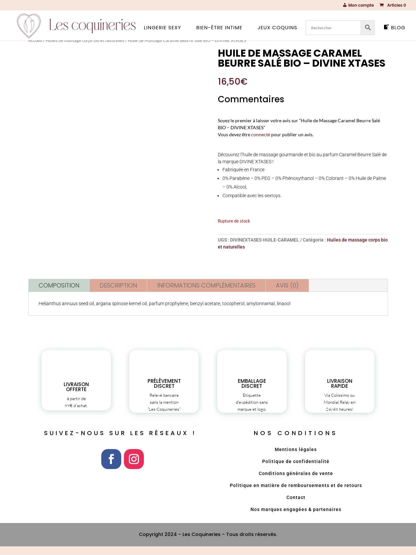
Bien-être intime (219, 28)
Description (118, 285)
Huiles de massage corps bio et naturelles (85, 40)
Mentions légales (296, 457)
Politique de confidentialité (295, 469)
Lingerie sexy (162, 28)
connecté (260, 134)
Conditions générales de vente (296, 481)
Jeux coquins (277, 28)
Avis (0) (287, 285)
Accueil (35, 40)
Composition (59, 285)
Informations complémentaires (206, 285)
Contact (295, 505)
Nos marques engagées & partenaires (295, 517)
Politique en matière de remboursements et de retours (296, 493)
